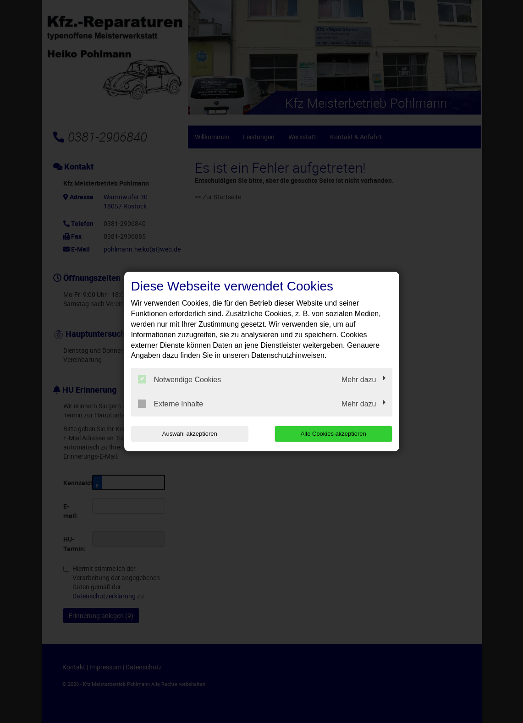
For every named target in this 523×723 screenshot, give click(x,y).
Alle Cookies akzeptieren (333, 433)
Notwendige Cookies (179, 379)
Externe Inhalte (171, 404)
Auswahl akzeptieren (189, 433)
